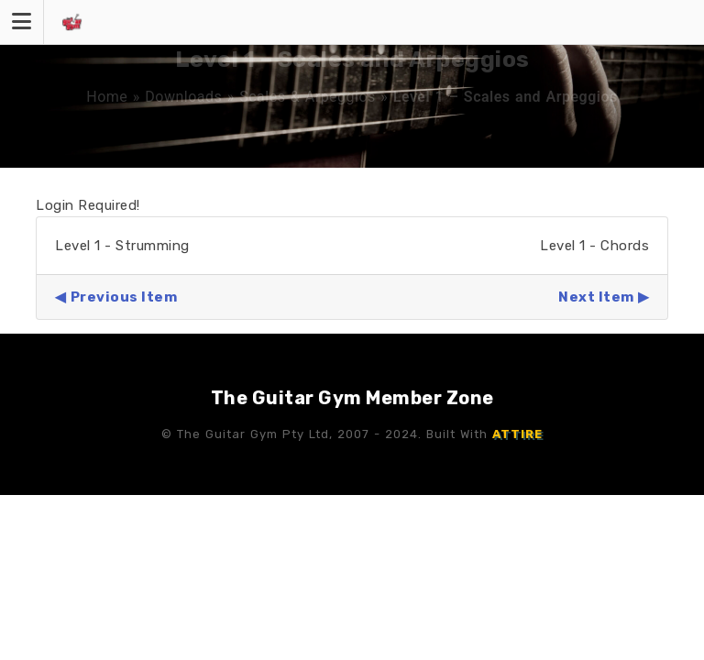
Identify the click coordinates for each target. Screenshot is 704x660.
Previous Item (124, 297)
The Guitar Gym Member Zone (352, 398)
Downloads (183, 96)
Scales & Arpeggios (307, 96)
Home (106, 96)
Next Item (596, 297)
